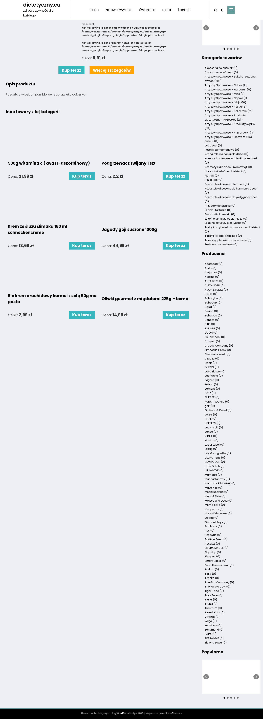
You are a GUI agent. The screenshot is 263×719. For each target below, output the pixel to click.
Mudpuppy (214, 509)
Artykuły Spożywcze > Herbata (228, 89)
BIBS (210, 324)
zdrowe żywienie (119, 9)
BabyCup (213, 303)
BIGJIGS (212, 328)
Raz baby (213, 526)
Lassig (211, 449)
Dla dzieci (213, 145)
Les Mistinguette (218, 453)
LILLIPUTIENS (215, 458)
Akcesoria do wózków (221, 72)
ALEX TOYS (214, 281)
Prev (206, 28)
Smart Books (215, 561)
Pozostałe (214, 180)
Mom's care (215, 505)
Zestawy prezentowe (221, 244)
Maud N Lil (213, 488)
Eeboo (211, 384)
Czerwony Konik (218, 354)
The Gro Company (219, 582)
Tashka (212, 578)
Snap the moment (219, 565)
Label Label (214, 445)
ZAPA (210, 634)
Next (256, 28)
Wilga (211, 621)
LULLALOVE (214, 470)
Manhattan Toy (217, 479)
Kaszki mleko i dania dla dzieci (226, 154)
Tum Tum (213, 608)
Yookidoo (213, 625)
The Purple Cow (217, 587)
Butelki (211, 141)
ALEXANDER (215, 285)
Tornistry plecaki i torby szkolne (228, 240)
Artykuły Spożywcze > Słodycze (228, 137)
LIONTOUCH (215, 462)
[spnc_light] (222, 10)
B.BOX (211, 294)
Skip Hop (213, 552)
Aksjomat (213, 272)
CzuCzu (212, 359)
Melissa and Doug (218, 501)
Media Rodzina (216, 492)
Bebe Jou (213, 315)
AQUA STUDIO (216, 290)
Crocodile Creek (218, 350)
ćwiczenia (147, 9)
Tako (210, 574)
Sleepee (212, 556)
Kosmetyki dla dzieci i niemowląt (228, 167)
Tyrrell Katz (215, 612)
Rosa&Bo (213, 535)
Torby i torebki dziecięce (223, 236)
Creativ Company (219, 346)
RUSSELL (212, 544)
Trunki (211, 604)
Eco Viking (214, 376)
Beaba (211, 311)
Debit (211, 363)
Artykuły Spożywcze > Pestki (226, 107)
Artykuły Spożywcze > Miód (225, 94)
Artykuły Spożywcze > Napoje (226, 98)
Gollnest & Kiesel (218, 410)
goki (210, 406)
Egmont (212, 389)
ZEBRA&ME (214, 638)
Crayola (212, 341)
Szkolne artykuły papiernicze (226, 219)
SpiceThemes (174, 713)
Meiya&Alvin (215, 496)
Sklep (94, 9)
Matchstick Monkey (220, 483)
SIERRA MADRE (217, 548)
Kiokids (211, 440)
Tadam (212, 569)
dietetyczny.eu (41, 4)
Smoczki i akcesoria (220, 214)
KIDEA (211, 436)
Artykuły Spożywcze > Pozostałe (228, 111)
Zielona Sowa (216, 643)
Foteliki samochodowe (222, 150)
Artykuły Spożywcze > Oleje (225, 102)
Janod (211, 432)
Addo (210, 268)
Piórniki (212, 176)
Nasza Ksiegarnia (218, 513)
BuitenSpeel (215, 337)
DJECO (212, 367)
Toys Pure (214, 595)
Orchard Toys (216, 522)
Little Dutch (215, 466)
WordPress (123, 713)
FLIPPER (212, 397)
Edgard (212, 380)
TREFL (211, 599)
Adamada (214, 264)
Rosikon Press (216, 539)
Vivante (212, 617)
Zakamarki (214, 630)
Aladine (212, 277)
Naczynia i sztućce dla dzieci (226, 171)
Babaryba (214, 298)
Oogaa (211, 518)
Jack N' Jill (214, 427)
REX (209, 531)
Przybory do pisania (220, 206)
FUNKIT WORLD (217, 402)
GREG (211, 415)
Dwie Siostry (215, 371)
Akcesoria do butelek (221, 68)
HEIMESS (213, 423)
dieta (166, 9)
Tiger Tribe (214, 591)
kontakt (184, 9)
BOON (211, 333)
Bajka (211, 307)
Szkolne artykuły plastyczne (225, 223)
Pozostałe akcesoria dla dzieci (227, 184)
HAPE (210, 419)
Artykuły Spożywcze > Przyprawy (230, 133)
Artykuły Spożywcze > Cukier (226, 85)
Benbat (212, 320)
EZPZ (210, 393)
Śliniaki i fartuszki (218, 210)
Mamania (213, 475)
